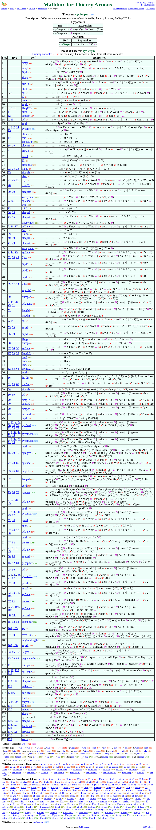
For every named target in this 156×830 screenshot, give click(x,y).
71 (17, 425)
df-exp (70, 804)
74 (13, 428)
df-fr (128, 787)
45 (12, 302)
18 (9, 145)
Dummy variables (42, 54)
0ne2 (24, 361)
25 (9, 172)
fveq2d (26, 310)
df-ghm (137, 812)
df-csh (58, 807)
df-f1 (42, 793)
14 (17, 127)
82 (9, 479)
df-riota (95, 793)
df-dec (126, 801)
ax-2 (58, 764)
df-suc (140, 790)
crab (94, 747)
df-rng (118, 815)
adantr (25, 709)
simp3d (26, 403)
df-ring (140, 815)
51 (13, 305)
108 (15, 645)
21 (9, 180)
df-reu (121, 782)
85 (9, 503)
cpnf (97, 753)
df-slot (116, 807)
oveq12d (26, 634)
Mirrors (4, 9)
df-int (12, 787)
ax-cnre (44, 772)
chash (18, 756)
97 (9, 634)
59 (17, 348)
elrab (24, 111)
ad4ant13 (27, 686)
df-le (104, 798)
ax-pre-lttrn (75, 772)
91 (16, 548)
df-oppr (16, 818)
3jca (24, 257)
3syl (24, 180)
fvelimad (27, 726)
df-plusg (15, 809)
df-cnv (33, 790)
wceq (60, 747)
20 (9, 191)
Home (12, 9)
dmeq (25, 100)
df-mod (45, 804)
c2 (118, 753)
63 (13, 368)
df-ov (106, 793)
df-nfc (57, 782)
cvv (104, 747)
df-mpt (66, 787)
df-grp (96, 812)
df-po (108, 787)
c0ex (24, 134)
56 (9, 333)
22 (9, 168)
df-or (59, 779)
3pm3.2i (26, 353)
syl (23, 92)
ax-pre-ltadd (91, 772)
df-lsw (108, 804)
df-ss (53, 784)
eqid (24, 71)
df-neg (127, 798)
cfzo (7, 756)
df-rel (22, 790)
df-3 (22, 801)
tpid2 (25, 208)
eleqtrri (26, 145)
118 (10, 724)
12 (9, 115)
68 (9, 389)
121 (15, 724)
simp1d (26, 399)
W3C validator (148, 827)
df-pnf (59, 798)
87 (13, 515)
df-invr (55, 818)
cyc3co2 (26, 425)
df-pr (114, 784)
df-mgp (105, 815)
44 (17, 257)
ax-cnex (99, 767)
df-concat (121, 804)
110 (17, 670)
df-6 (52, 801)
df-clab (24, 782)
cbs (72, 756)
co (20, 753)
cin (126, 747)
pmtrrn (26, 542)
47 (13, 283)
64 (17, 368)
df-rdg (72, 795)
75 (17, 428)
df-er (103, 795)
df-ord (108, 790)
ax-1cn (127, 767)
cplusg (85, 756)
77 (9, 462)
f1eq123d (27, 108)
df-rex (99, 782)
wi (20, 747)
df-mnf (70, 798)
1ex (24, 204)
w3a (48, 747)
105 (15, 628)
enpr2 (25, 525)
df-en (124, 795)
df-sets (104, 807)
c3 (127, 753)
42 (12, 252)
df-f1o (62, 793)
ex (23, 735)
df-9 (81, 801)
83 (9, 651)
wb (28, 747)
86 (13, 651)
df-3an (80, 779)
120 (10, 709)
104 (10, 628)
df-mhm (53, 812)
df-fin (15, 798)
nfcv (24, 698)
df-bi (41, 779)
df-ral (88, 782)
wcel (72, 747)
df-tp (124, 784)
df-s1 (133, 804)
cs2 (47, 756)
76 (13, 471)
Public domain (84, 827)
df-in (44, 784)
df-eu (12, 782)
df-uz (137, 801)
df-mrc (138, 809)
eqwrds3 (26, 290)
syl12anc (27, 671)
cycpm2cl (27, 433)
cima (86, 751)
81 (17, 471)
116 (13, 692)
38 (13, 257)
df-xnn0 (103, 801)
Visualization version (136, 9)
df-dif (24, 784)
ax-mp (44, 764)
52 (9, 310)
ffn (23, 160)
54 (12, 320)
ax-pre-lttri (59, 772)
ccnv (49, 751)
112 (10, 673)
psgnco (26, 492)
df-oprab (118, 793)
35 (9, 217)
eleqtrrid (26, 191)
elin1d (25, 83)
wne (84, 747)
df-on (118, 790)
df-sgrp (28, 812)
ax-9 (129, 764)
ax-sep (45, 767)
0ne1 (24, 357)
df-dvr (67, 818)
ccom (98, 751)
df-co (44, 790)
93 (9, 551)
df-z (115, 801)
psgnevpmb (28, 658)
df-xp (12, 790)
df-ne (67, 782)
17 (9, 137)
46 (9, 283)
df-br (44, 787)
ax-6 (101, 764)
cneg (107, 753)
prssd (25, 520)
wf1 (136, 751)
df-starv (42, 809)
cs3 (58, 756)
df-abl (93, 815)
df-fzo (23, 804)
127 (10, 739)
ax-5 (92, 764)
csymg (105, 756)
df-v (141, 782)
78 (13, 462)
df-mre (125, 809)
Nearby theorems (148, 5)
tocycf (25, 701)
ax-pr (78, 767)
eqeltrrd (26, 692)
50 (9, 296)
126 (10, 735)
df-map (113, 795)
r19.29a (26, 731)
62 (9, 368)
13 (12, 119)
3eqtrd (25, 471)
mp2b (25, 168)
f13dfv (25, 377)
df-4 (32, 801)
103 (14, 615)
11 (9, 111)
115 (10, 686)
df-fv (72, 793)
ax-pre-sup (126, 772)
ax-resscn (113, 767)
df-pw (94, 784)
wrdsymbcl (28, 197)
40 (9, 237)
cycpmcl (26, 128)
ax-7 (110, 764)
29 (13, 191)
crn (75, 751)
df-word (95, 804)
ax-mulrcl (46, 769)
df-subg (124, 812)
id (23, 96)
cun (115, 747)
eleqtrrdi (26, 681)
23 (13, 168)
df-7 (62, 801)
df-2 (13, 801)
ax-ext (23, 767)
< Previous (140, 2)
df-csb (13, 784)
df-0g (100, 809)
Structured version (120, 9)
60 (9, 394)
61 (9, 384)
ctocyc (32, 760)
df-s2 (68, 807)
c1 (72, 753)
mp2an (26, 384)
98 (9, 615)
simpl (25, 68)
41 (9, 243)
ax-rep (34, 767)
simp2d (26, 408)
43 (16, 252)
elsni (24, 176)
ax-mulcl (32, 769)
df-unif (89, 809)
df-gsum (112, 809)
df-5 (42, 801)
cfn (52, 753)
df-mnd (40, 812)
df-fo (52, 793)
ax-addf (140, 772)
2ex (24, 230)
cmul (82, 753)
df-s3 (79, 807)
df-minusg (109, 812)
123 (15, 720)
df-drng (79, 818)
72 (9, 428)
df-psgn (55, 815)
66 (9, 377)
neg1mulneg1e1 (31, 640)
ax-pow (67, 767)
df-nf (131, 779)
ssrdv (25, 739)
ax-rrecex (31, 772)
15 (9, 130)
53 (9, 471)
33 (9, 208)
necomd (26, 414)
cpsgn (141, 756)
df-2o (93, 795)
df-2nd (13, 795)
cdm (63, 751)
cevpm (14, 760)
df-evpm (68, 815)
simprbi (26, 115)
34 (9, 212)
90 (9, 533)
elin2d (25, 150)
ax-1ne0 (133, 769)
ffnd (24, 705)
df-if (84, 784)
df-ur (129, 815)
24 (17, 168)
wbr (38, 751)
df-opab (54, 787)
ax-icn (139, 767)
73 (9, 414)
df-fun (14, 793)
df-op (133, 784)
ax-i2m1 (119, 769)
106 (14, 634)
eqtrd (25, 327)
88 (9, 556)
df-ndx (128, 807)
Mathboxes (42, 9)
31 (16, 200)
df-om (142, 793)
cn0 (138, 753)
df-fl (34, 804)
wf (122, 751)
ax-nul (56, 767)
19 (13, 145)
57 (9, 348)
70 (9, 399)
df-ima (85, 790)
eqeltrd (26, 556)
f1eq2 (25, 339)
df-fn (24, 793)
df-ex (121, 779)
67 (17, 384)
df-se (137, 787)
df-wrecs (49, 795)
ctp (14, 751)
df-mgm (15, 812)
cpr (5, 751)
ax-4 (83, 764)
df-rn (64, 790)
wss (137, 747)
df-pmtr (42, 815)
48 (17, 283)
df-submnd (68, 812)
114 (15, 681)
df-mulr (29, 809)
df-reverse (44, 807)
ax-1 (52, 764)
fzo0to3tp (27, 141)
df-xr (82, 798)
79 (13, 452)
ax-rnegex (16, 772)
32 (9, 257)
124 (10, 727)
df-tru (101, 779)
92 (13, 542)
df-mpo (130, 793)
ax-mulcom (62, 769)
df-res (74, 790)
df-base (141, 807)
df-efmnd (83, 812)
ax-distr (106, 769)
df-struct (91, 807)
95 (9, 569)
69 (13, 394)
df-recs (61, 795)
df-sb (141, 779)
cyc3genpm (38, 822)
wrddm (26, 315)
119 (10, 705)
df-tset (54, 809)
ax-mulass (92, 769)
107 (10, 645)
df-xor (91, 779)
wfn (111, 751)
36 (12, 226)
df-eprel (97, 787)
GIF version (150, 9)
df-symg (29, 815)
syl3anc (26, 501)
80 (17, 462)
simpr (25, 62)
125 (15, 731)
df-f (33, 793)
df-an (50, 779)
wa (38, 747)
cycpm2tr (27, 513)
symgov (26, 452)
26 (13, 180)
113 (10, 681)
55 (9, 327)
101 (17, 606)
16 (12, 670)
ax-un (88, 767)
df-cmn (81, 815)
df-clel (47, 782)
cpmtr (123, 756)
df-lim (129, 790)
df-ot (143, 784)
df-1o (83, 795)
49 (9, 305)
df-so (118, 787)
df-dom (135, 795)
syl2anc (26, 200)
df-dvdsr (30, 818)
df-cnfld (92, 818)
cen (41, 753)
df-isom (83, 793)
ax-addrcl (17, 769)
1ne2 (24, 364)
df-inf (36, 798)
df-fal (111, 779)
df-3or (69, 779)
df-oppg (15, 815)
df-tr (77, 787)
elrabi (25, 89)
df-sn (104, 784)
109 (18, 651)
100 (10, 595)
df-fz (12, 804)
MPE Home (21, 9)
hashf (25, 156)
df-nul (74, 784)
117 (10, 731)
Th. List (32, 9)
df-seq (58, 804)
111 (10, 665)
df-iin (34, 787)
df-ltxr (93, 798)
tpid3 (25, 234)
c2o (30, 753)
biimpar (26, 296)
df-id (86, 787)
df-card (47, 798)
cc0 (61, 753)
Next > (151, 2)
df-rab (131, 782)
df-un (34, 784)
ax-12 (12, 767)
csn (146, 747)
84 (13, 492)
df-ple (66, 809)
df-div (138, 798)
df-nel (78, 782)
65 (13, 384)
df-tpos (24, 795)
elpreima (27, 164)
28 (9, 185)
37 (16, 226)
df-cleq (35, 782)
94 (13, 556)
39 (9, 234)
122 (10, 720)
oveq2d (26, 185)
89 (12, 548)
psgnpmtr (27, 562)
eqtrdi (25, 333)
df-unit (43, 818)
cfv (145, 751)
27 (17, 180)
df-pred (97, 790)
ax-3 (65, 764)
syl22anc (27, 303)
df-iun (23, 787)
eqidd (25, 104)
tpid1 (25, 137)
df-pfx (17, 807)
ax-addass (77, 769)
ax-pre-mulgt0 (109, 772)
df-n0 (91, 801)
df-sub (115, 798)
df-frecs (36, 795)
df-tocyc (106, 818)
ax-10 (138, 764)
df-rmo (110, 782)
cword (36, 756)
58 (9, 342)
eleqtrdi (26, 720)
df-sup (26, 798)
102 (10, 609)
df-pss (64, 784)
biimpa (26, 342)
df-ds (77, 809)
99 (12, 606)
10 (14, 108)
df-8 (71, 801)
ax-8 (119, 764)
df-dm (54, 790)
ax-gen (72, 764)
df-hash (82, 804)
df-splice (29, 807)
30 (12, 200)
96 (13, 569)
